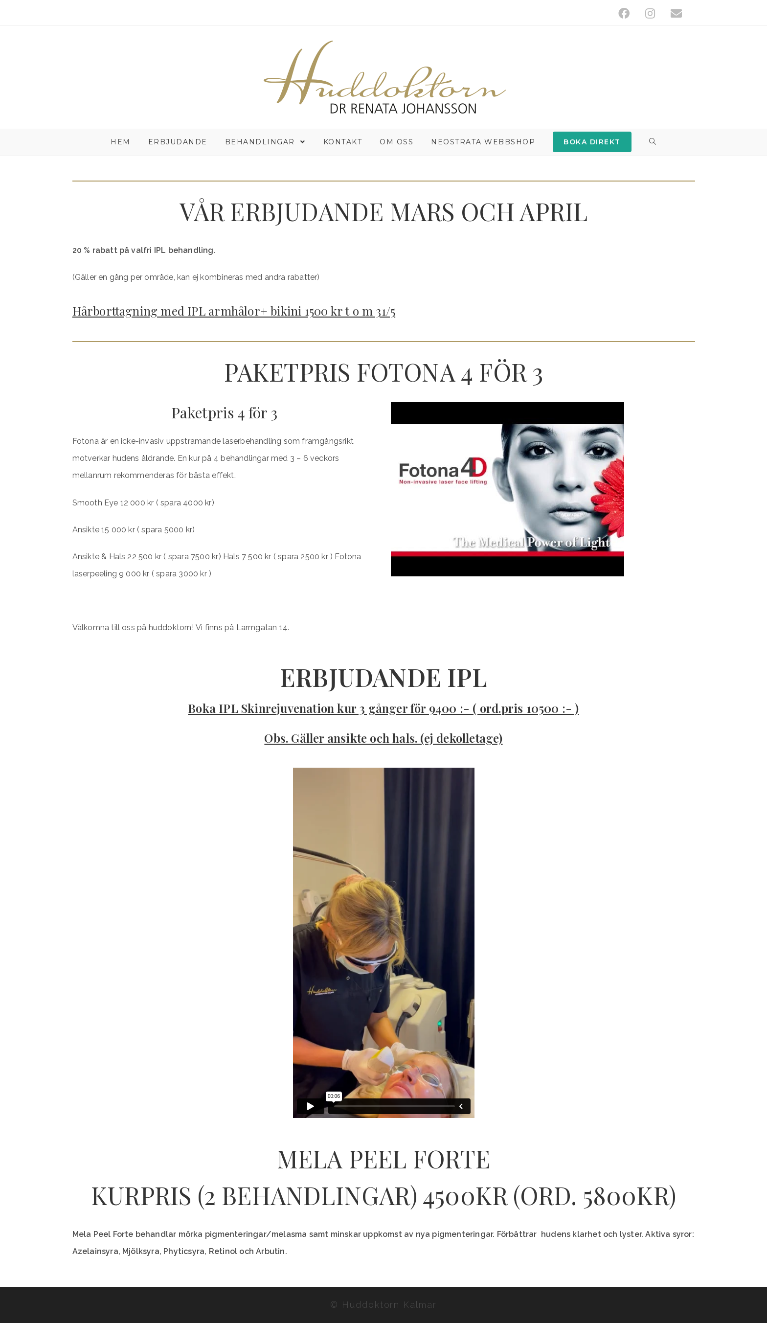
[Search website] (653, 142)
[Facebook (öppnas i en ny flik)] (623, 13)
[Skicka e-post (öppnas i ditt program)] (672, 13)
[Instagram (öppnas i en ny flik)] (650, 13)
